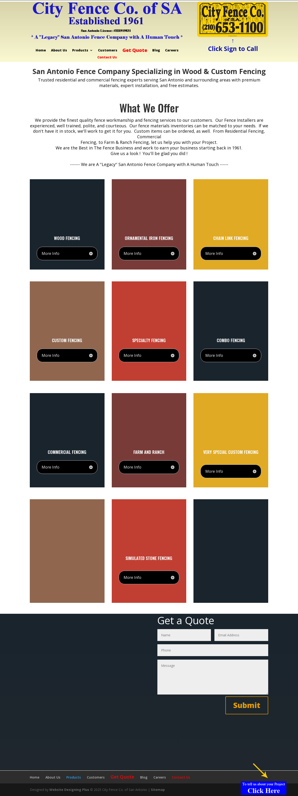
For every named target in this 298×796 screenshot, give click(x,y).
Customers (107, 50)
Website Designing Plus (69, 789)
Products (80, 50)
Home (41, 50)
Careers (172, 50)
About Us (59, 50)
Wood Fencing (67, 238)
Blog (156, 50)
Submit (246, 705)
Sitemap (158, 789)
